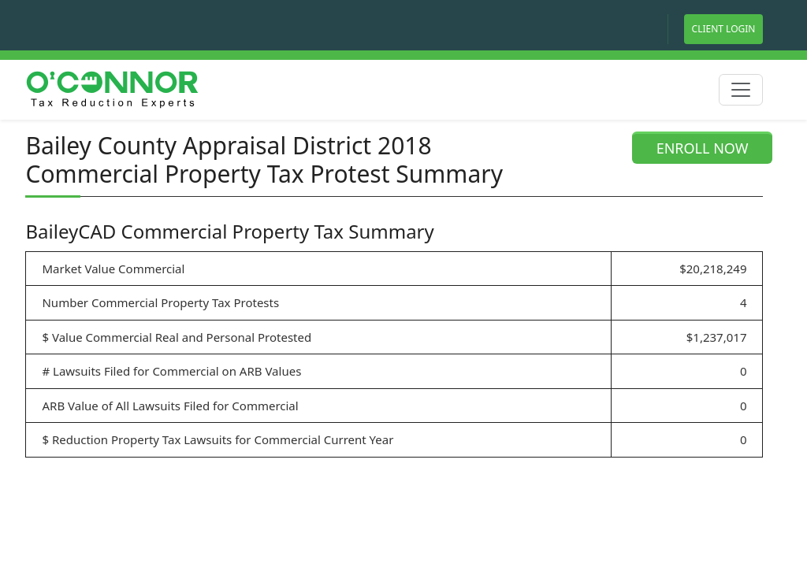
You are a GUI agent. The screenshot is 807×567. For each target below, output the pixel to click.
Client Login (724, 28)
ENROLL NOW (702, 148)
